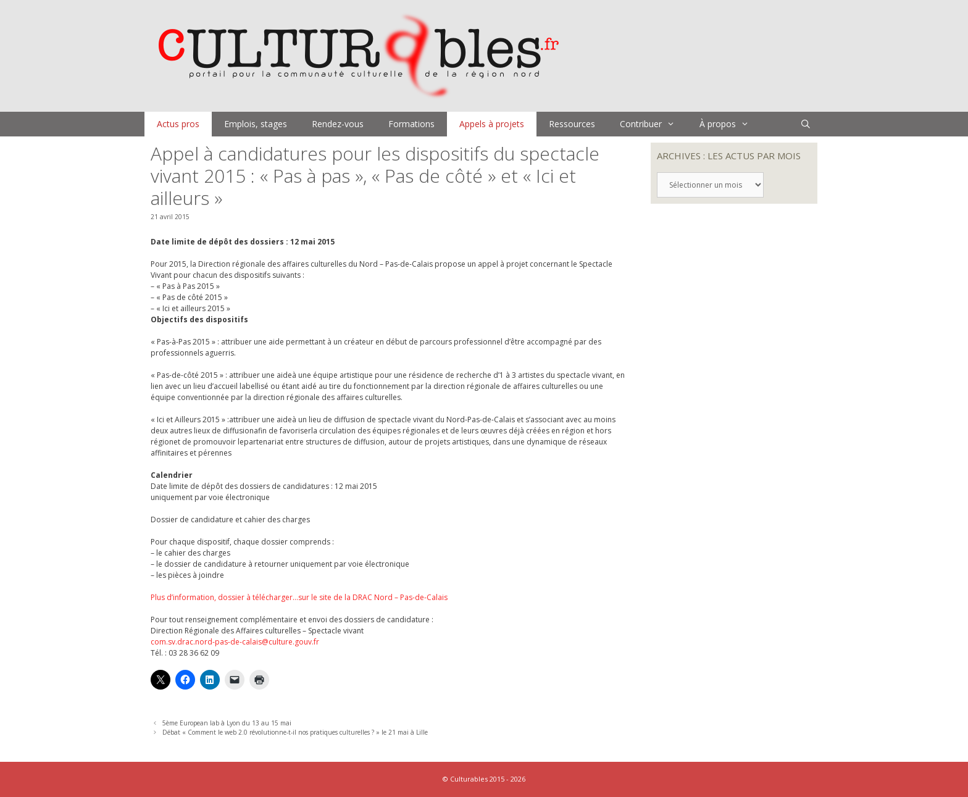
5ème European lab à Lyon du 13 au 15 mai (226, 723)
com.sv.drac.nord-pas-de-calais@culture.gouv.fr (235, 641)
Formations (411, 124)
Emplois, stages (255, 124)
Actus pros (178, 124)
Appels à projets (491, 124)
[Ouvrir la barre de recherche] (806, 124)
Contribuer (653, 124)
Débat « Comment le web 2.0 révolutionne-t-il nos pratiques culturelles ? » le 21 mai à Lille (295, 732)
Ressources (572, 124)
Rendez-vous (338, 124)
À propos (730, 124)
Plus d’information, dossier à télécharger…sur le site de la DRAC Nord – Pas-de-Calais (299, 597)
